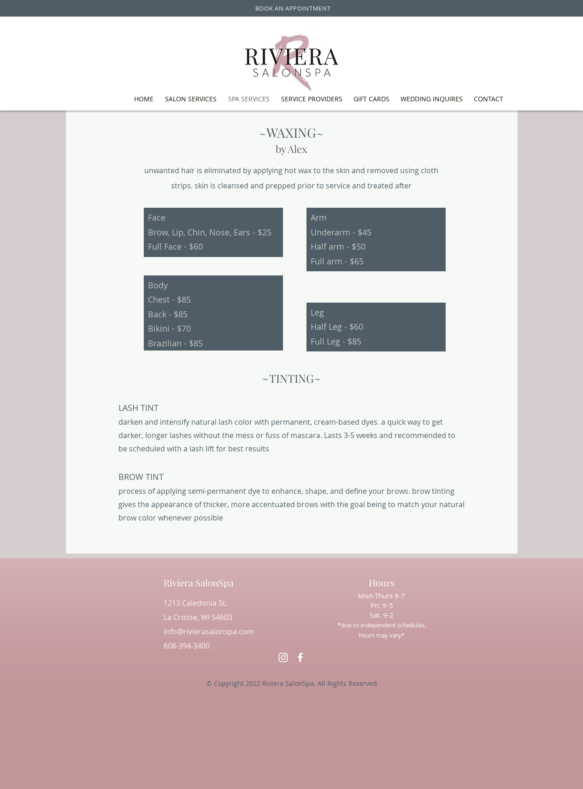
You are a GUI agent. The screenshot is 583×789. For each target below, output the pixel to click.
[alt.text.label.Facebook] (300, 657)
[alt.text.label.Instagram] (283, 657)
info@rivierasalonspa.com (209, 631)
